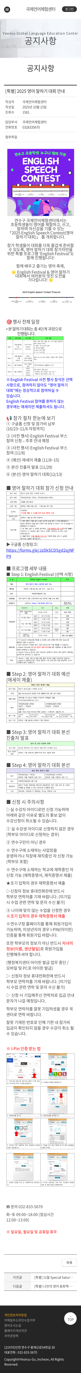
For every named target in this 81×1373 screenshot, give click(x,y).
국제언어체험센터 (40, 9)
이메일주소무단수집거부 (19, 1320)
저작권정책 (11, 1336)
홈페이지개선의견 (15, 1330)
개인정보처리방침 (15, 1315)
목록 (69, 1262)
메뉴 (7, 10)
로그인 (69, 9)
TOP (70, 1319)
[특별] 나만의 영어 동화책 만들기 (56, 1286)
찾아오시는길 (12, 1325)
